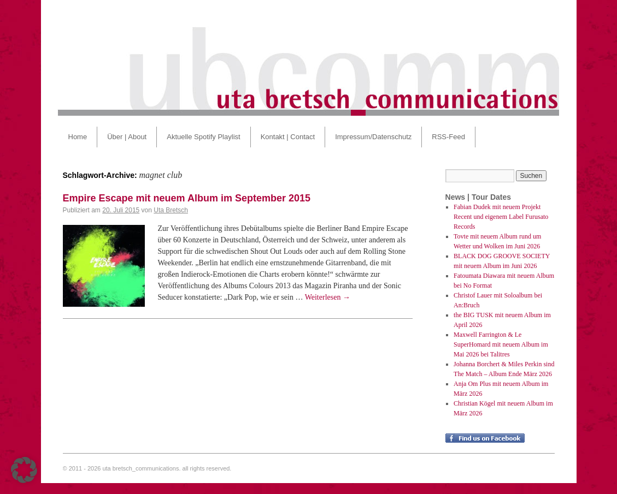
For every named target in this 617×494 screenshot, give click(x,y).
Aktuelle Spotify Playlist (203, 137)
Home (77, 137)
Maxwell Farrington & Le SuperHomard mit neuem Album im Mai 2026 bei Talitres (501, 344)
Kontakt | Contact (288, 137)
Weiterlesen (327, 297)
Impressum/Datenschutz (373, 137)
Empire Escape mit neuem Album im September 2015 (187, 198)
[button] (24, 470)
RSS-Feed (448, 137)
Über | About (126, 137)
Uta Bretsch (171, 210)
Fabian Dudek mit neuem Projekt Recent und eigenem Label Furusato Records (501, 216)
